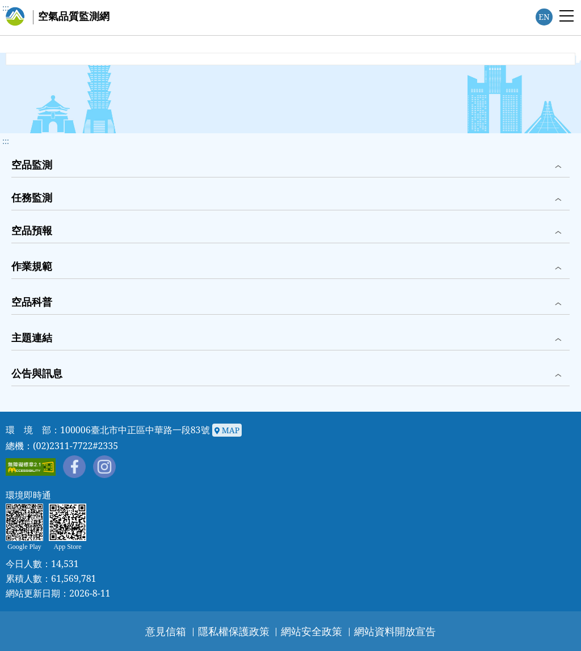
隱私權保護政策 (234, 631)
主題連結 (31, 337)
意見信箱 (165, 631)
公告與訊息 (36, 373)
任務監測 (31, 197)
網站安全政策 (311, 631)
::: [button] (5, 141)
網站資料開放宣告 (395, 631)
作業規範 (31, 266)
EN (543, 16)
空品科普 (31, 301)
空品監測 (31, 164)
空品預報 (31, 230)
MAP (226, 431)
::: (5, 7)
